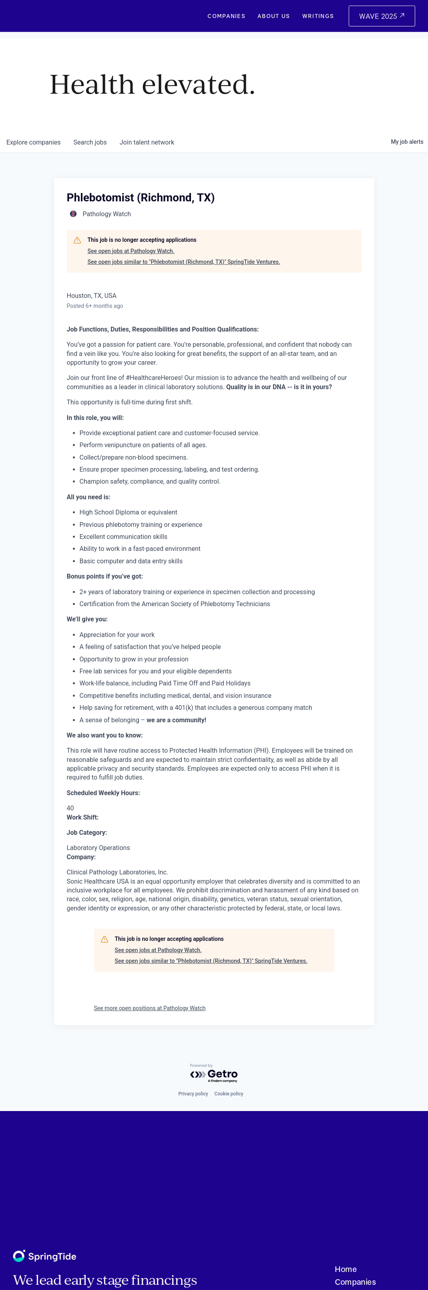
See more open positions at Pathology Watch (150, 1008)
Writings (318, 16)
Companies (226, 16)
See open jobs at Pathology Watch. (131, 251)
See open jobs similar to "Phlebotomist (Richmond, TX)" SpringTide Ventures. (184, 262)
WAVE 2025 (379, 16)
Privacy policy (193, 1094)
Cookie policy (229, 1094)
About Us (273, 16)
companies (33, 142)
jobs (89, 142)
